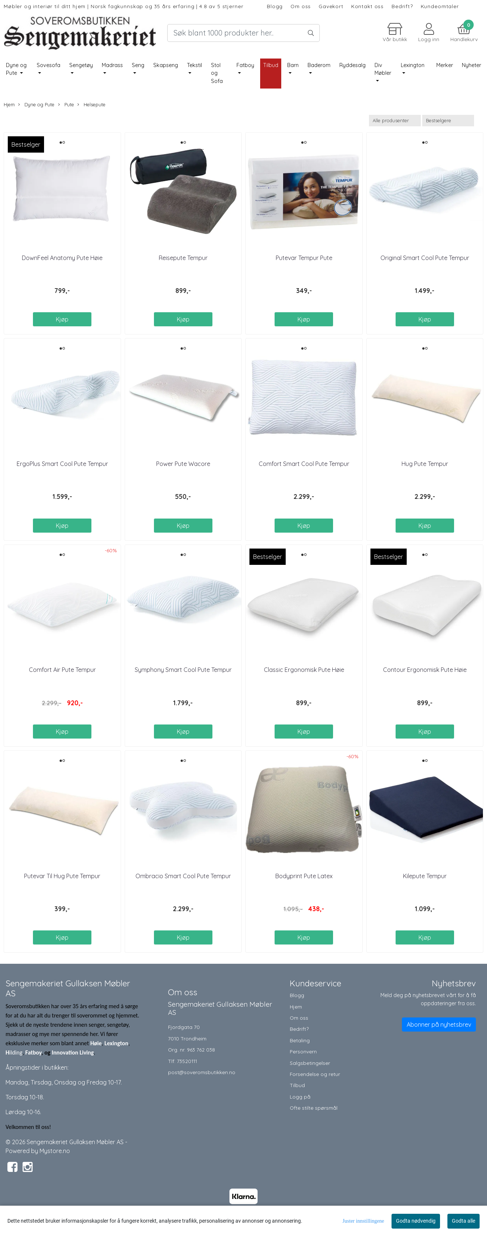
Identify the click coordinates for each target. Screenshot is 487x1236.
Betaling (300, 1040)
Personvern (303, 1051)
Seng (138, 65)
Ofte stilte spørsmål (313, 1108)
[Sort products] (448, 120)
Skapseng (165, 65)
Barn (293, 65)
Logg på (300, 1096)
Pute (66, 104)
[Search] (243, 33)
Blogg (275, 6)
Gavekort (331, 6)
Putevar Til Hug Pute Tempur (62, 876)
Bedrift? (402, 6)
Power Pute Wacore (183, 463)
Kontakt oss (367, 6)
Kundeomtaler (440, 6)
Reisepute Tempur (183, 257)
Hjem (9, 104)
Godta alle (463, 1221)
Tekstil (194, 65)
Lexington (412, 65)
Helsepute (91, 104)
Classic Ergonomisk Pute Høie (304, 669)
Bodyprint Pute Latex (304, 876)
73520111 (187, 1061)
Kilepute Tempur (425, 876)
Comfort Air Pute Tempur (62, 669)
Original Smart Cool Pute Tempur (424, 257)
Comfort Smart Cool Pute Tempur (304, 463)
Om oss (300, 6)
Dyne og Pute (16, 69)
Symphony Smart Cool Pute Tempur (183, 669)
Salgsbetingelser (310, 1063)
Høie (96, 1043)
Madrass (112, 65)
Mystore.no (55, 1151)
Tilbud (297, 1085)
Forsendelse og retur (315, 1074)
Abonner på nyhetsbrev (439, 1024)
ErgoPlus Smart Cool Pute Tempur (62, 463)
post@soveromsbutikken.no (201, 1072)
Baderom (319, 65)
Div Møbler (383, 69)
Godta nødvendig (416, 1221)
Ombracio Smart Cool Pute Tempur (183, 876)
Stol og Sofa (217, 73)
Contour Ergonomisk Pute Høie (425, 669)
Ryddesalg (352, 65)
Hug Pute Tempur (425, 463)
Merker (444, 65)
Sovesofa (48, 65)
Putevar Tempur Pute (304, 257)
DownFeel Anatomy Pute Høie (62, 257)
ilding (16, 1052)
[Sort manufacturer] (395, 120)
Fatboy (245, 65)
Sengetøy (81, 65)
